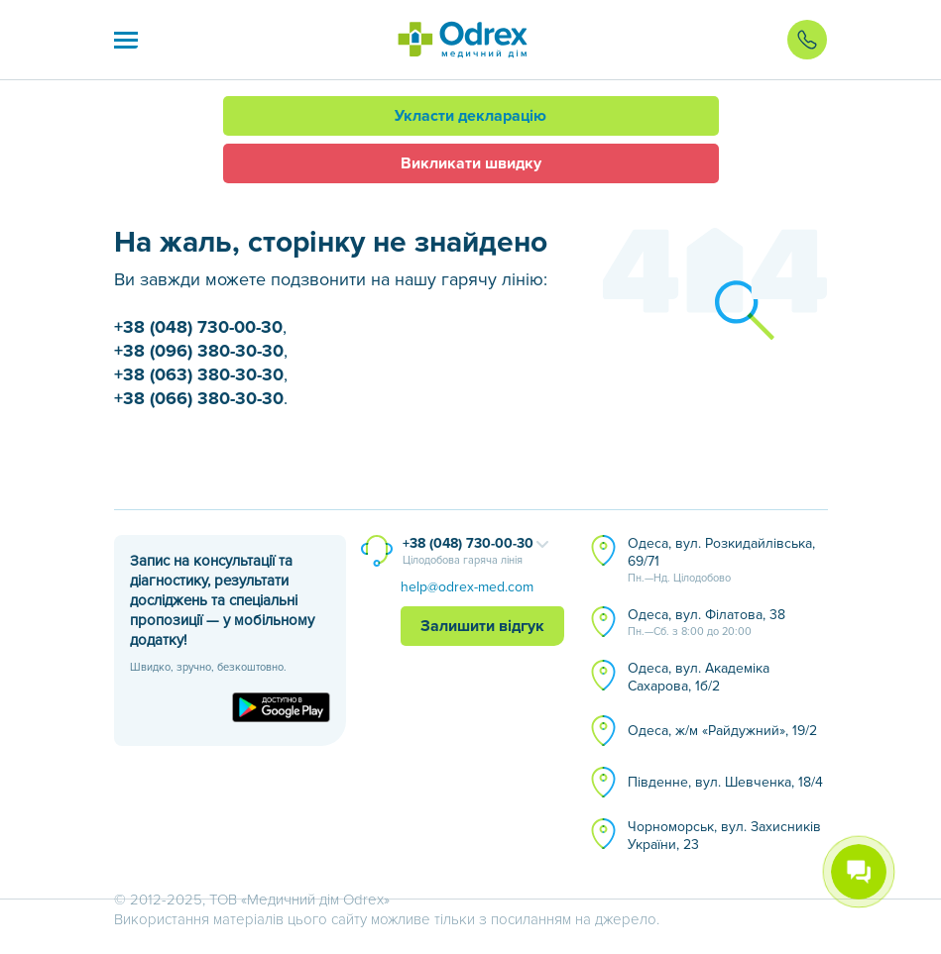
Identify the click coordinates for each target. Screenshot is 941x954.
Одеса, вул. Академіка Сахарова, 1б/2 (698, 677)
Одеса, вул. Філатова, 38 (706, 623)
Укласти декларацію (470, 116)
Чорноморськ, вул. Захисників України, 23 (724, 835)
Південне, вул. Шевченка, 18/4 (725, 782)
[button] (126, 39)
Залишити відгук (482, 626)
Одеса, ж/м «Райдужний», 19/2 (722, 730)
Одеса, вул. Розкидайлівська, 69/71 (721, 560)
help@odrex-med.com (467, 587)
